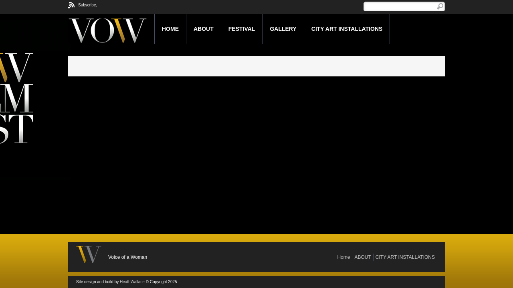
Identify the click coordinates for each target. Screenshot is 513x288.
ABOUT (204, 29)
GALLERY (283, 29)
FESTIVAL (241, 29)
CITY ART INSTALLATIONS (347, 29)
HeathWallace (132, 282)
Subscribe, (87, 5)
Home (170, 29)
